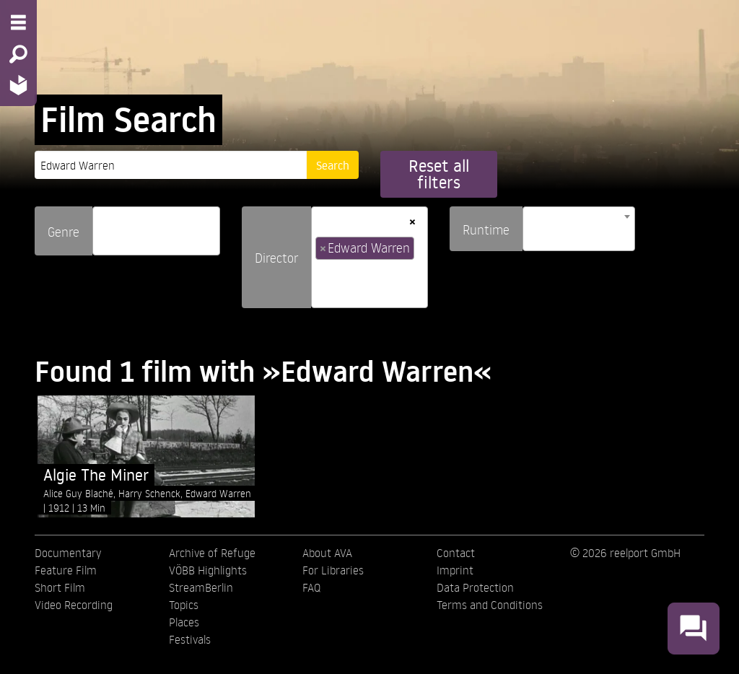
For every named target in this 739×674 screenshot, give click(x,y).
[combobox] (156, 230)
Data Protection (475, 587)
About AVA (327, 553)
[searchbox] (102, 225)
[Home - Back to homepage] (18, 85)
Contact (456, 553)
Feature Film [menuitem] (66, 570)
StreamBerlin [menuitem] (201, 587)
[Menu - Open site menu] (18, 22)
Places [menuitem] (184, 622)
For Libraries (333, 570)
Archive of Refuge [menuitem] (212, 553)
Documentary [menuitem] (68, 553)
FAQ (311, 587)
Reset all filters (438, 174)
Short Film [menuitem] (60, 587)
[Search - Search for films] (18, 54)
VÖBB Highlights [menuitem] (208, 570)
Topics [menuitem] (183, 605)
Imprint (455, 570)
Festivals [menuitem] (190, 639)
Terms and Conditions (490, 605)
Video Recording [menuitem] (74, 605)
